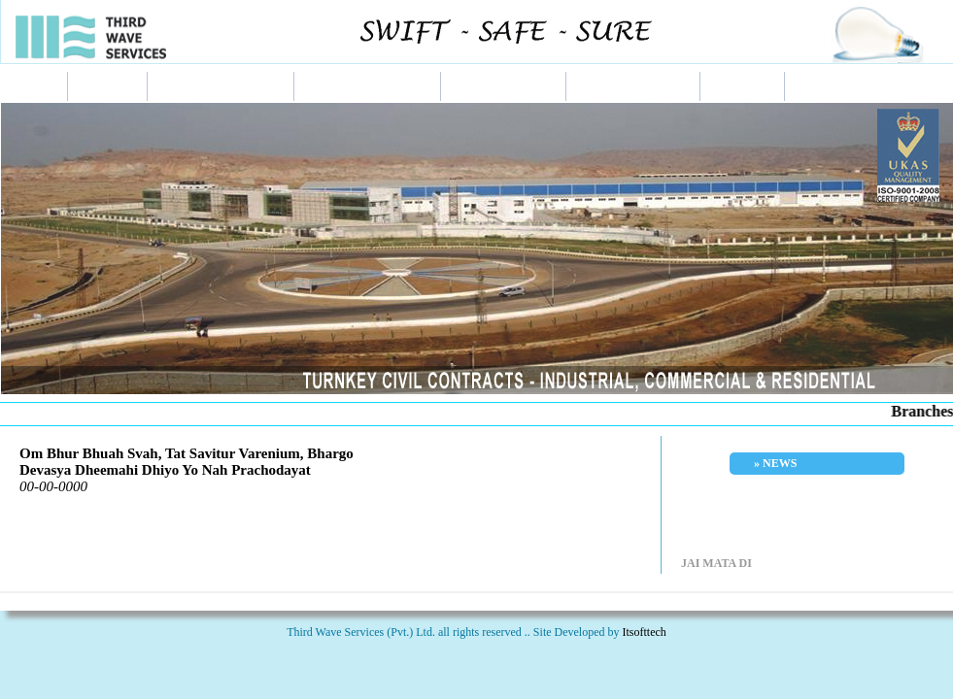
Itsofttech (644, 632)
